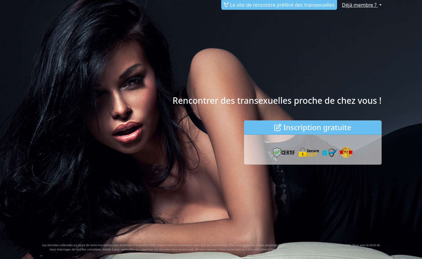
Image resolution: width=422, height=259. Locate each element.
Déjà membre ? (360, 5)
